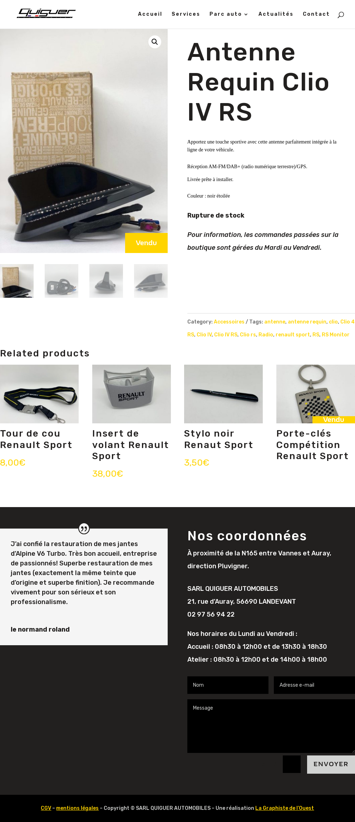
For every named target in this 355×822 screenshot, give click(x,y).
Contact (316, 14)
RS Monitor (336, 335)
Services (186, 14)
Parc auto (225, 14)
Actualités (276, 14)
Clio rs (248, 335)
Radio (265, 335)
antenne (274, 322)
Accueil (150, 14)
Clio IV (204, 335)
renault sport (293, 335)
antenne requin (307, 322)
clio (333, 322)
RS (315, 335)
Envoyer (331, 764)
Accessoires (229, 322)
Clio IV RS (225, 335)
